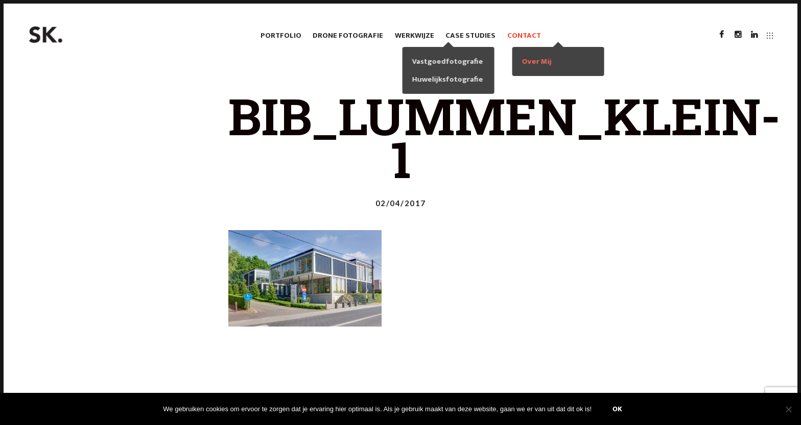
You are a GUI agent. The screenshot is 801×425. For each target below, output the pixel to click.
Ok (617, 409)
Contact (524, 35)
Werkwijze (414, 35)
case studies (470, 35)
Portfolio (281, 35)
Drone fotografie (348, 35)
